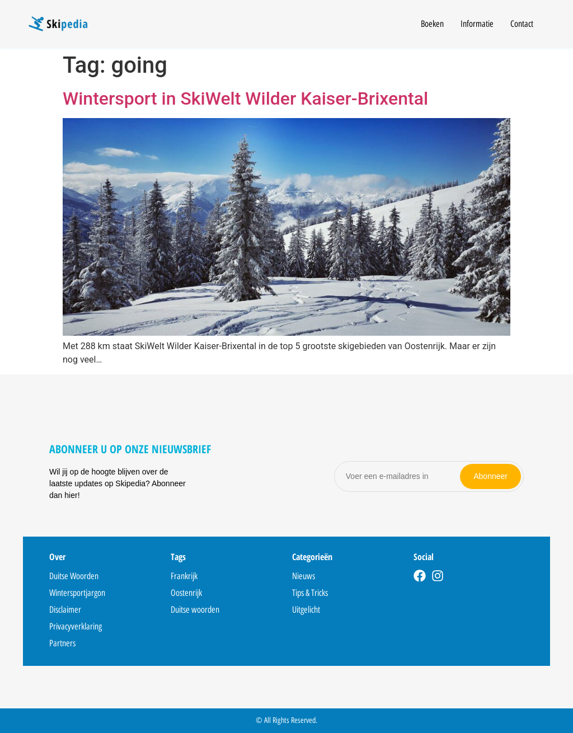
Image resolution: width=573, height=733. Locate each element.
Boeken (432, 23)
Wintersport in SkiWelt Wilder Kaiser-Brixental (245, 98)
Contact (521, 23)
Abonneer (490, 476)
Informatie (477, 23)
